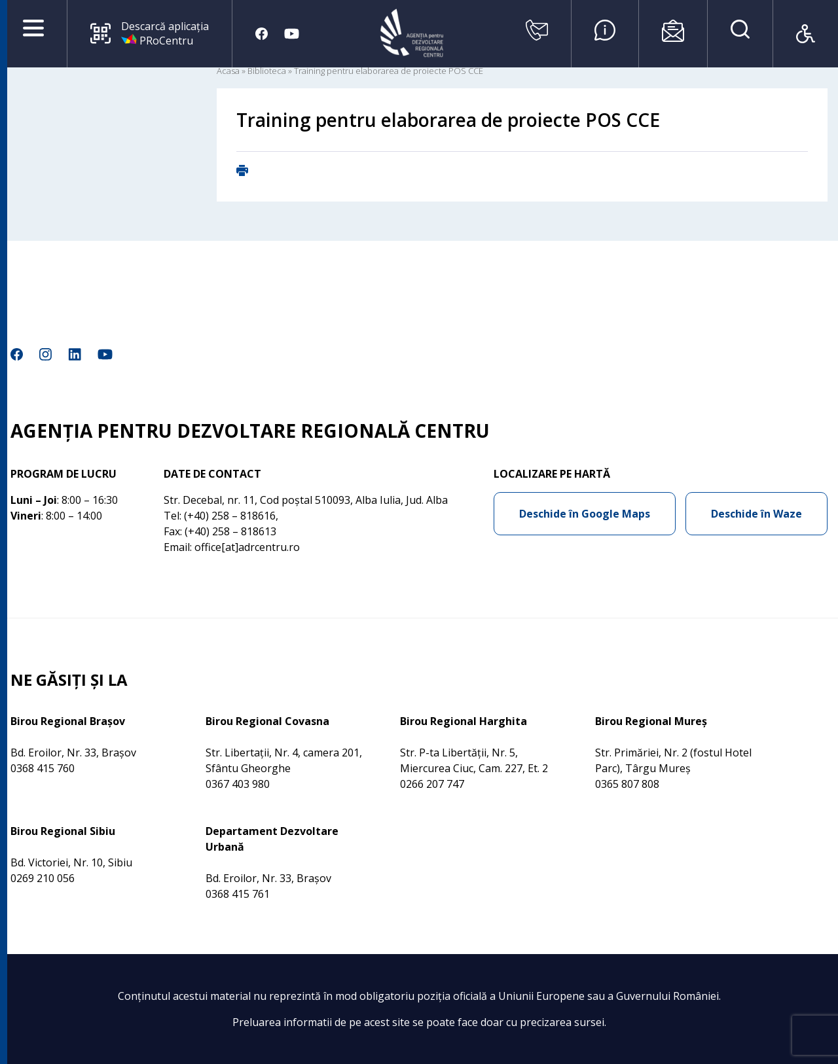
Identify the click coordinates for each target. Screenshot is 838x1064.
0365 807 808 (627, 784)
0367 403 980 (238, 784)
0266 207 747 (432, 784)
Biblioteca (266, 71)
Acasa (228, 71)
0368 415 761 (238, 894)
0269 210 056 (42, 878)
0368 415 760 (42, 768)
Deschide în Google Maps (584, 513)
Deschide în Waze (756, 513)
